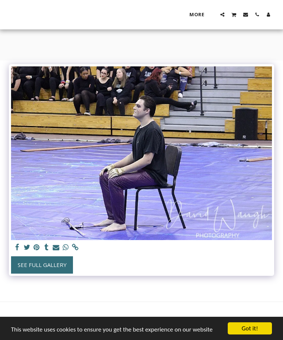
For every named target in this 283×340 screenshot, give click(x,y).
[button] (222, 14)
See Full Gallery (42, 264)
